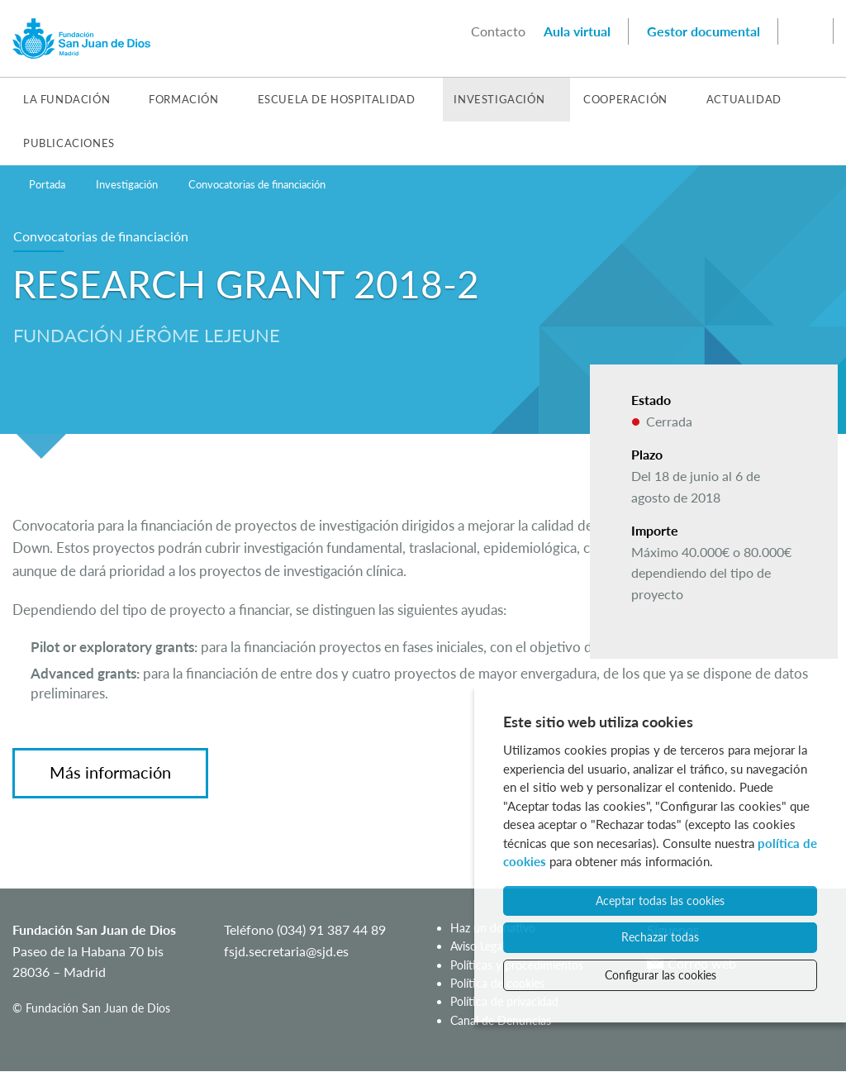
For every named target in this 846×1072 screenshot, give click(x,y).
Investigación (499, 99)
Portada (47, 184)
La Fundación (66, 99)
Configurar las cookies (660, 975)
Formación (183, 99)
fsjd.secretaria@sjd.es (286, 951)
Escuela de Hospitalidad (337, 99)
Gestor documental (703, 31)
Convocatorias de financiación (257, 184)
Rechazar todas (660, 937)
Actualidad (744, 99)
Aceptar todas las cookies (660, 900)
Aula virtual (577, 31)
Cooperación (625, 99)
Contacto (498, 31)
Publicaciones (69, 143)
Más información (110, 772)
